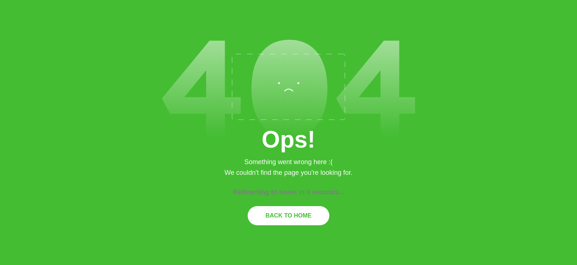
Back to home (288, 215)
